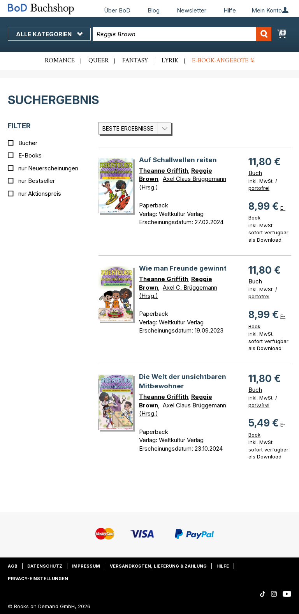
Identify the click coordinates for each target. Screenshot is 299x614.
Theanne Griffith (163, 170)
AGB (13, 566)
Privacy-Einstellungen (38, 578)
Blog (154, 10)
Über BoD (117, 10)
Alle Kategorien (49, 34)
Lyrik (170, 60)
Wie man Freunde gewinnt (183, 268)
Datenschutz (44, 566)
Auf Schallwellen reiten (178, 160)
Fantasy (135, 60)
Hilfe (229, 10)
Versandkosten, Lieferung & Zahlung (158, 566)
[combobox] (182, 34)
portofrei (258, 188)
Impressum (86, 566)
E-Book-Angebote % (223, 60)
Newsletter (191, 10)
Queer (98, 60)
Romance (60, 60)
